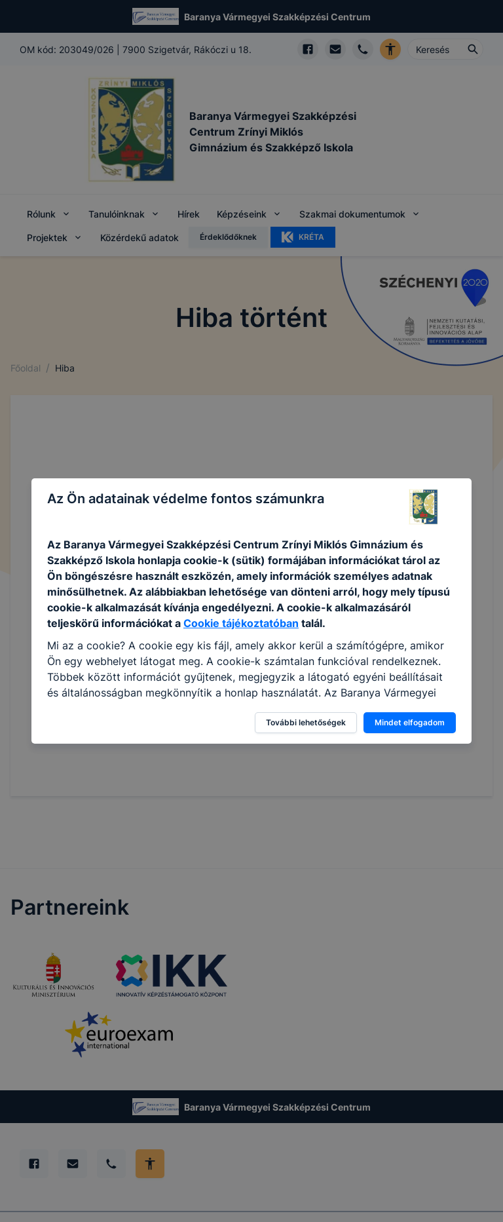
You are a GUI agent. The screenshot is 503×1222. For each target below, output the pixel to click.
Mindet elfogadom (410, 722)
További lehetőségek (306, 722)
